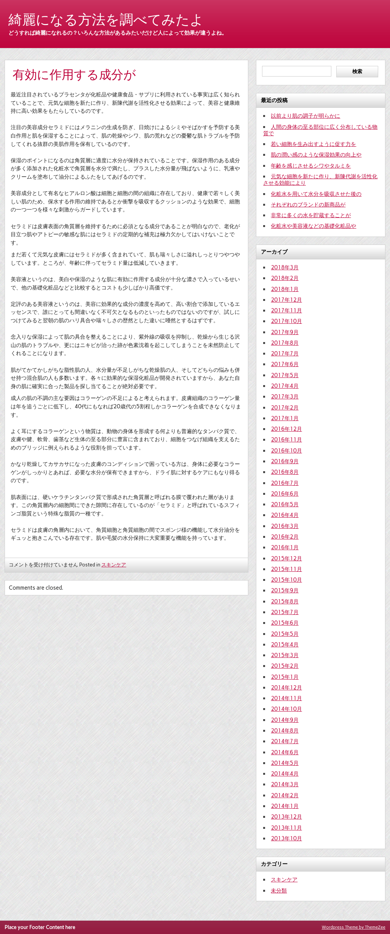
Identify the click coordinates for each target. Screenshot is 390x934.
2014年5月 (285, 763)
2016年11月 (286, 439)
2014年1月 (285, 806)
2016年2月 (285, 536)
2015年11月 (286, 569)
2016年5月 (285, 504)
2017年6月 (285, 364)
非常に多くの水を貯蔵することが (311, 215)
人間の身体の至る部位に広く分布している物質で (320, 130)
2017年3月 (285, 396)
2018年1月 (285, 289)
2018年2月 (285, 278)
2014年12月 (286, 687)
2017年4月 (285, 385)
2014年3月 (285, 784)
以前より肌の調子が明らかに (305, 115)
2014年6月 (285, 752)
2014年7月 (285, 741)
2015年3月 (285, 655)
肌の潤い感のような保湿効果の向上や (316, 154)
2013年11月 (286, 827)
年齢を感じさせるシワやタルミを (311, 165)
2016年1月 (285, 547)
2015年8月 (285, 601)
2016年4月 (285, 515)
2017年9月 (285, 332)
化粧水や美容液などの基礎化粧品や (313, 225)
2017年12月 (286, 299)
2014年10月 (286, 708)
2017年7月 (285, 353)
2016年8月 (285, 472)
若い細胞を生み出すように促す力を (313, 144)
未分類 (279, 890)
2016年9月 (285, 461)
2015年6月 (285, 622)
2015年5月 (285, 633)
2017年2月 (285, 407)
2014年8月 (285, 730)
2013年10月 (286, 838)
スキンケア (113, 565)
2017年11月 (286, 310)
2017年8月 (285, 342)
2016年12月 (286, 428)
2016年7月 (285, 483)
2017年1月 (285, 418)
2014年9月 (285, 719)
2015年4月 (285, 644)
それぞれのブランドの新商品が (308, 204)
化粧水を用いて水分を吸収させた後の (316, 193)
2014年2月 (285, 795)
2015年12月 (286, 558)
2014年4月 (285, 773)
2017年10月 (286, 321)
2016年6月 (285, 493)
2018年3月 (285, 267)
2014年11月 (286, 698)
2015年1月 (285, 676)
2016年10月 (286, 450)
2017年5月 (285, 375)
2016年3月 (285, 526)
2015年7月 (285, 612)
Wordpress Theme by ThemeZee (353, 927)
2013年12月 (286, 816)
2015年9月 (285, 590)
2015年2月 (285, 665)
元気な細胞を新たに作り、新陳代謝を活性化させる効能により (320, 179)
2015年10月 (286, 579)
